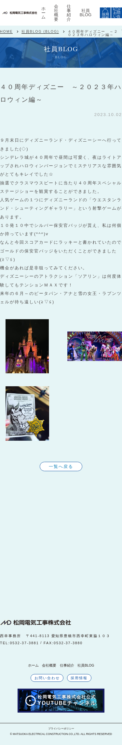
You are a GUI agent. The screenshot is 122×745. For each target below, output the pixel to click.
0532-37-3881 (24, 643)
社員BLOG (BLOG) (40, 31)
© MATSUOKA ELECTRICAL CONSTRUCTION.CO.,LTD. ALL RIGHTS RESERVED (61, 734)
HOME (6, 31)
